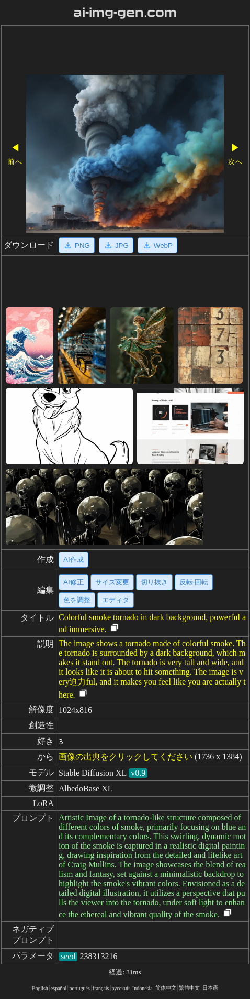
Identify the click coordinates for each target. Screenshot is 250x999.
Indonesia (142, 988)
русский (121, 988)
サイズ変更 (112, 582)
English (40, 988)
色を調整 (76, 600)
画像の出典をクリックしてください (125, 756)
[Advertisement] (125, 51)
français (101, 988)
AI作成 (73, 559)
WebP (157, 245)
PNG (76, 245)
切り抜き (154, 582)
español (59, 988)
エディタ (115, 600)
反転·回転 (194, 582)
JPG (116, 245)
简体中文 (165, 988)
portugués (79, 988)
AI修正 (73, 582)
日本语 (210, 988)
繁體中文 (189, 988)
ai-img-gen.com (125, 12)
